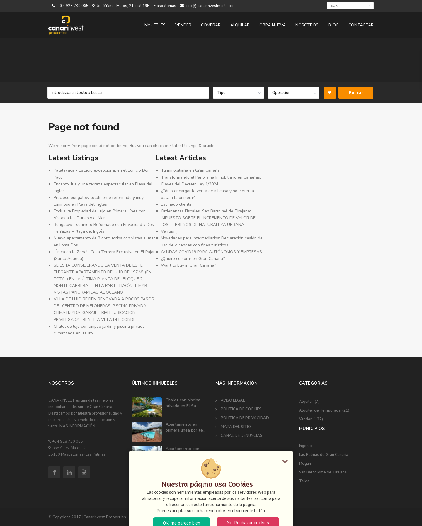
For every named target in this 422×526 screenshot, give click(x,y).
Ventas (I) (170, 231)
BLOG (333, 25)
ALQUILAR (240, 25)
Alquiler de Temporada (320, 410)
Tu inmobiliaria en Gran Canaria (190, 170)
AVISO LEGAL (233, 400)
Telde (304, 481)
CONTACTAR (361, 25)
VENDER (183, 25)
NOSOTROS (307, 25)
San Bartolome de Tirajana (323, 472)
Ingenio (305, 446)
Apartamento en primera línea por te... (185, 427)
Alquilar (306, 401)
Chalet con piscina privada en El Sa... (183, 403)
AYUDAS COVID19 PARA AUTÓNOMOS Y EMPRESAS (211, 252)
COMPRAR (211, 25)
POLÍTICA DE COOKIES (241, 409)
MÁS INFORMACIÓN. (77, 426)
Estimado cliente (176, 204)
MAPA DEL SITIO (236, 426)
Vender (305, 419)
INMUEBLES (155, 25)
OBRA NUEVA (272, 25)
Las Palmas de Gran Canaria (323, 454)
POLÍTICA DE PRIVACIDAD (245, 418)
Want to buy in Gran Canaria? (188, 265)
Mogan (305, 463)
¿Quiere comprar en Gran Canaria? (193, 258)
